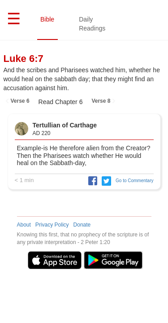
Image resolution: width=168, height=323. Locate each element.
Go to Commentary (134, 180)
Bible (47, 19)
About (24, 225)
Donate (82, 225)
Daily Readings (92, 24)
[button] (90, 180)
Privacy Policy (52, 225)
